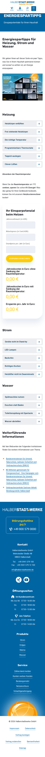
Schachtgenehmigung (22, 691)
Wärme (22, 650)
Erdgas (22, 645)
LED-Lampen (10, 350)
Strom (22, 640)
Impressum (14, 729)
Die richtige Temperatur (15, 140)
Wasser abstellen (13, 421)
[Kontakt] (12, 9)
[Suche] (27, 9)
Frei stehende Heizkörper (16, 132)
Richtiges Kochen (13, 366)
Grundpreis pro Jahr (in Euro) (18, 244)
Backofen (9, 358)
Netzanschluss (22, 686)
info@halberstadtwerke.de (23, 570)
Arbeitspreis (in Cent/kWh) (17, 231)
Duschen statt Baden (14, 405)
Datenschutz (30, 729)
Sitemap (22, 748)
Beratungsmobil (22, 681)
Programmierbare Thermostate (19, 148)
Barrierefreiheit (33, 742)
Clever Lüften (11, 164)
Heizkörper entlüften (14, 123)
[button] (33, 8)
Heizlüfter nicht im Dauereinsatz (19, 374)
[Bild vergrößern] (22, 87)
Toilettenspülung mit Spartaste (19, 413)
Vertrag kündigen (22, 735)
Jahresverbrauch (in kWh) (16, 219)
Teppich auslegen (13, 156)
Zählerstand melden (22, 671)
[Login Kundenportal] (20, 9)
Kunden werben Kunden (22, 676)
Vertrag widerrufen (13, 742)
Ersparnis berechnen (19, 259)
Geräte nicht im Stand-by (16, 342)
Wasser (22, 655)
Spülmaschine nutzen (14, 397)
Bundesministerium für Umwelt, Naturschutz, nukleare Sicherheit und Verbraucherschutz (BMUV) (21, 462)
